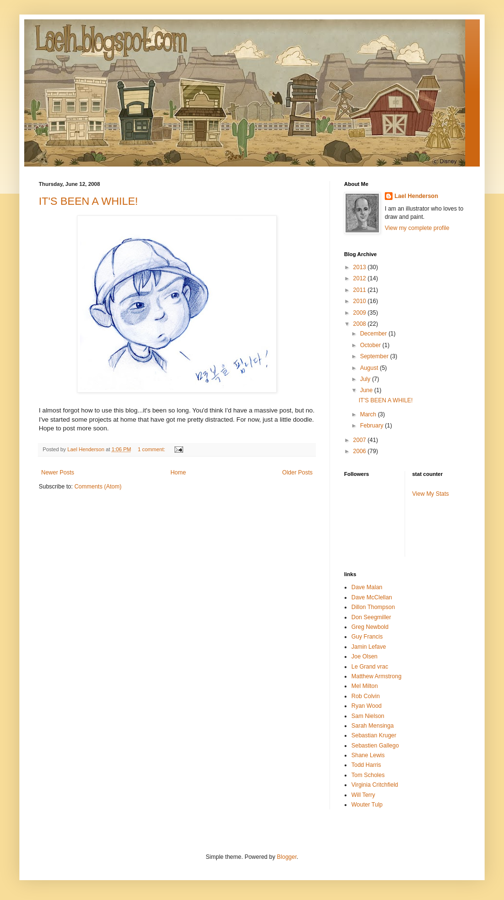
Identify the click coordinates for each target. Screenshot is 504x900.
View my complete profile (417, 228)
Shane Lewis (368, 755)
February (372, 425)
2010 (360, 301)
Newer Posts (57, 472)
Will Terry (363, 795)
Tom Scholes (368, 775)
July (366, 379)
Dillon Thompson (373, 607)
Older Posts (297, 472)
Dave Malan (366, 587)
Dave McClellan (371, 597)
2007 (360, 440)
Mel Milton (364, 686)
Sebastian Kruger (373, 735)
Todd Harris (366, 765)
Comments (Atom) (97, 486)
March (369, 414)
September (375, 356)
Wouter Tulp (366, 804)
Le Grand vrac (369, 666)
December (374, 333)
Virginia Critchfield (374, 784)
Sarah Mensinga (372, 725)
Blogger (287, 857)
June (367, 390)
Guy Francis (367, 636)
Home (178, 472)
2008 (360, 323)
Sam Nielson (367, 716)
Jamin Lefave (368, 646)
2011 (360, 290)
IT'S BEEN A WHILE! (88, 201)
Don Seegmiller (371, 617)
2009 (360, 312)
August (370, 368)
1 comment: (152, 449)
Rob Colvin (365, 696)
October (371, 345)
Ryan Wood (366, 705)
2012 (360, 278)
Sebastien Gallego (375, 745)
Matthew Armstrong (376, 676)
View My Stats (430, 493)
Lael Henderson (416, 196)
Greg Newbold (370, 627)
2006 (360, 451)
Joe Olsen (364, 656)
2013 (360, 267)
